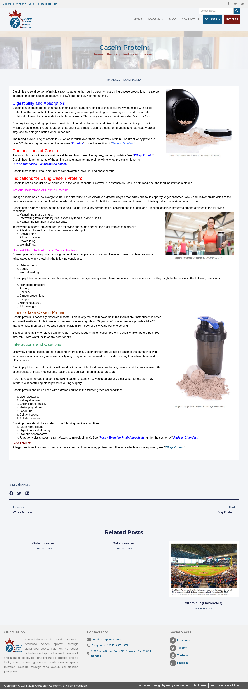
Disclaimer (195, 686)
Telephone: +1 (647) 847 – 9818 (111, 646)
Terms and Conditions (223, 686)
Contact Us (190, 19)
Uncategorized (117, 54)
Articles (231, 19)
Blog (172, 19)
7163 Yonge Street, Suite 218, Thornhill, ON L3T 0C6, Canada (122, 654)
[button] (11, 493)
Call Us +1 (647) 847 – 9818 (18, 3)
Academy (153, 19)
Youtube (179, 655)
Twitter (178, 648)
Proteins (77, 143)
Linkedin (179, 663)
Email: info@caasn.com (108, 639)
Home (138, 19)
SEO (131, 686)
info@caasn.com (47, 3)
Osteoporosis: (43, 543)
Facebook (180, 640)
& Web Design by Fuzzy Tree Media (158, 686)
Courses (210, 19)
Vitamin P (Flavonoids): (204, 603)
